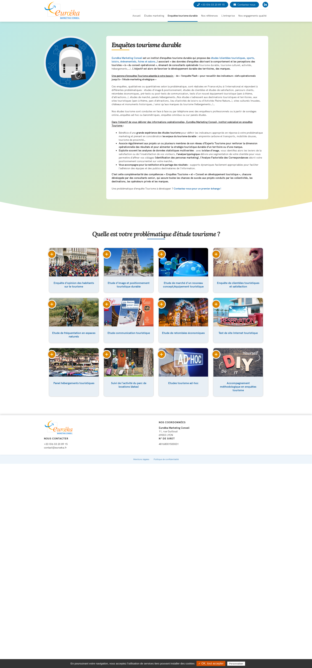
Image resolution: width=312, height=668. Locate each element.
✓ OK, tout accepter (211, 663)
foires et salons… (147, 61)
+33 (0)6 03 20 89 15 (211, 4)
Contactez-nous (244, 4)
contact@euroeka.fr (55, 444)
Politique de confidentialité (166, 455)
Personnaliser (236, 663)
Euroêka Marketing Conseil (127, 58)
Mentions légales (141, 455)
